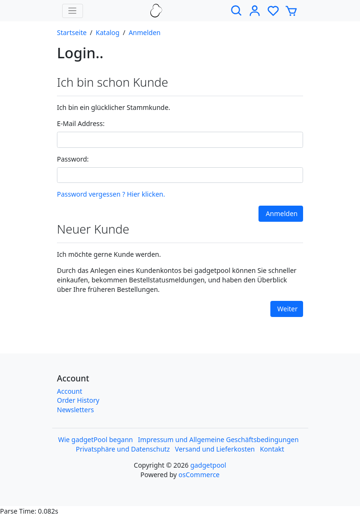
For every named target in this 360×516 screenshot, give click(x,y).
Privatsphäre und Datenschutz (123, 448)
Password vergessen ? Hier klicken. (111, 194)
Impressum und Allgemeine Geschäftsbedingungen (218, 439)
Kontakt (272, 448)
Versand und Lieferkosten (215, 448)
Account (69, 391)
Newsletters (75, 409)
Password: (73, 158)
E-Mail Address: (80, 123)
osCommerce (199, 474)
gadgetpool (208, 465)
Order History (78, 400)
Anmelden (144, 32)
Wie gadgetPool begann (95, 439)
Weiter (287, 308)
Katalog (108, 32)
